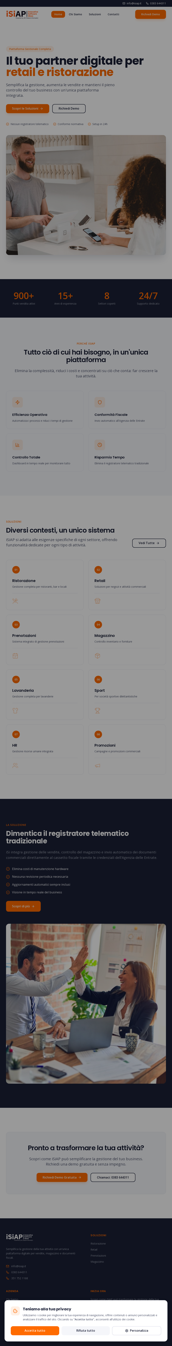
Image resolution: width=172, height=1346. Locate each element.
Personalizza (136, 1330)
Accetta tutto (35, 1330)
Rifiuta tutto (85, 1330)
